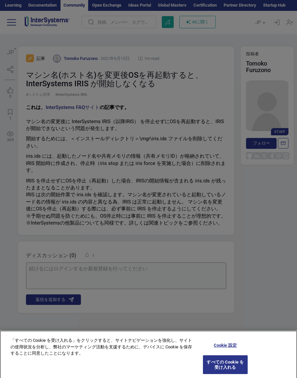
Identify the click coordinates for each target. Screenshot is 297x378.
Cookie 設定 (225, 348)
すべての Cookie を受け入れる (225, 368)
